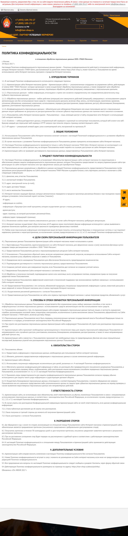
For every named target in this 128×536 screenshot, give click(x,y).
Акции (104, 40)
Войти (106, 15)
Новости (94, 40)
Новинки (40, 40)
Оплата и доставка (56, 40)
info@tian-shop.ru (118, 4)
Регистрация (115, 15)
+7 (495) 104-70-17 (79, 4)
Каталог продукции (25, 40)
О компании (8, 40)
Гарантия (83, 40)
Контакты (71, 40)
